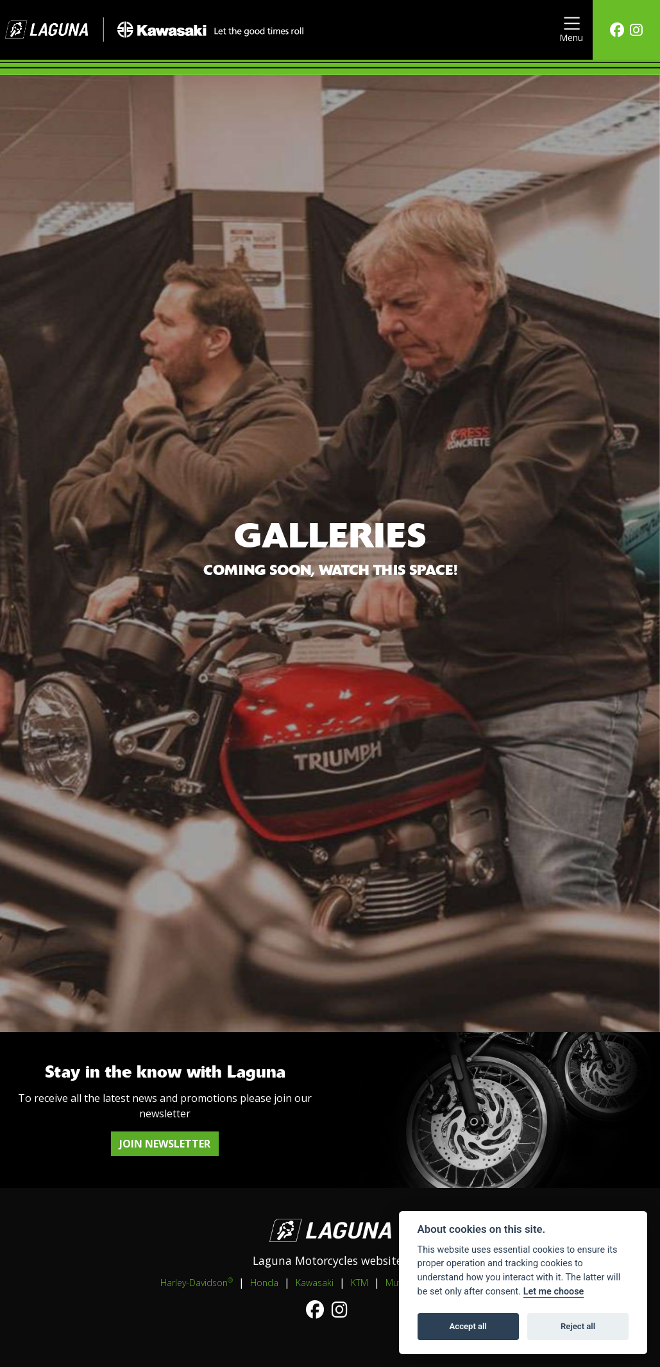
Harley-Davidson (196, 1282)
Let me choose (553, 1291)
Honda (264, 1283)
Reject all (578, 1326)
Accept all (468, 1326)
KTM (359, 1283)
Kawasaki (315, 1283)
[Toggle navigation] (571, 30)
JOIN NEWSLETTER (164, 1144)
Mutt (395, 1283)
